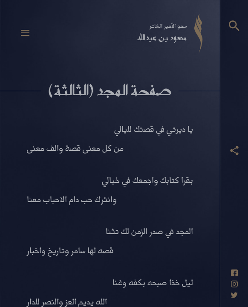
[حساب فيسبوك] (234, 272)
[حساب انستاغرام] (234, 284)
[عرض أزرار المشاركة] (234, 150)
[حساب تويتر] (234, 295)
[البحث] (234, 25)
